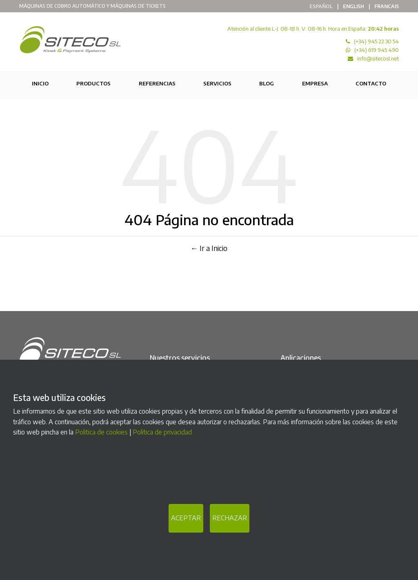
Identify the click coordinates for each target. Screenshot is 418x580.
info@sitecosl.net (378, 58)
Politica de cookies (101, 432)
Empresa (315, 83)
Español (321, 6)
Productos (93, 83)
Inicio (40, 83)
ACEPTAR (186, 518)
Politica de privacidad (162, 432)
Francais (386, 6)
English (353, 6)
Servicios (217, 83)
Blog (266, 83)
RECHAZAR (229, 518)
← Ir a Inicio (209, 248)
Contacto (371, 83)
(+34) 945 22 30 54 (376, 41)
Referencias (157, 83)
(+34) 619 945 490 (376, 50)
